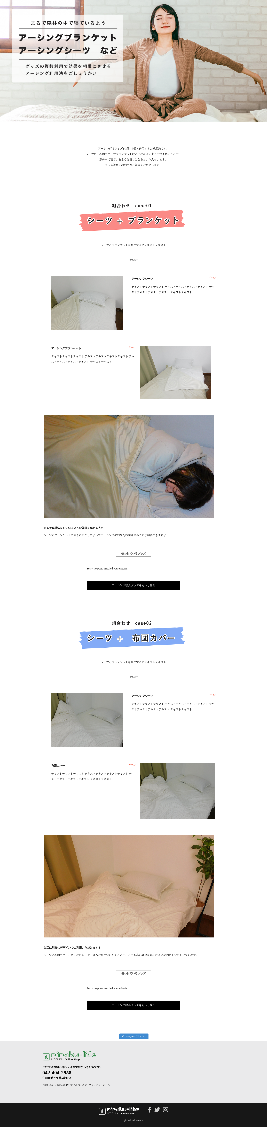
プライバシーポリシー (101, 1085)
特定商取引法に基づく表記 (72, 1085)
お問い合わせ (49, 1085)
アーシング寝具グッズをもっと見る (133, 585)
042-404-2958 (56, 1072)
